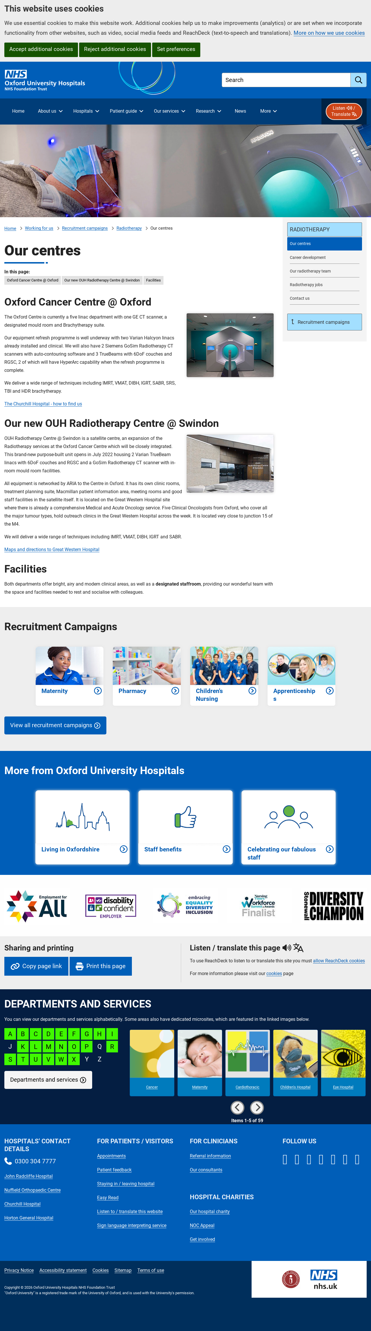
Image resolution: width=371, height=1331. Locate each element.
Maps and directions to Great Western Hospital (51, 549)
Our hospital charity (210, 1211)
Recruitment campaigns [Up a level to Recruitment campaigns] (323, 322)
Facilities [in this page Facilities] (153, 280)
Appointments (111, 1156)
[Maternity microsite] (199, 1063)
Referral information (210, 1156)
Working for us (39, 228)
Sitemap (123, 1270)
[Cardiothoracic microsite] (247, 1063)
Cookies (100, 1270)
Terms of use (150, 1270)
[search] (359, 80)
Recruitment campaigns (85, 228)
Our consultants (206, 1170)
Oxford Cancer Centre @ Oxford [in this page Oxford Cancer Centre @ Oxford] (32, 280)
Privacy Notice (19, 1270)
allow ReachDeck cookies (339, 961)
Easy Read (108, 1197)
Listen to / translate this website (130, 1211)
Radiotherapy (129, 228)
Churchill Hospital (22, 1204)
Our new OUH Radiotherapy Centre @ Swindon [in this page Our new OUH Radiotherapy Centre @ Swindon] (102, 280)
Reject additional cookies (115, 49)
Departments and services (44, 1079)
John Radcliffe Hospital (28, 1176)
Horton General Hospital (28, 1218)
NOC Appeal (202, 1225)
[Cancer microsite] (152, 1063)
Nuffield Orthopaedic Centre (32, 1190)
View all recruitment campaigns (51, 725)
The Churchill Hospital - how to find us (43, 404)
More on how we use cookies (329, 33)
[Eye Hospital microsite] (343, 1063)
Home (10, 228)
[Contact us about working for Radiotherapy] (324, 298)
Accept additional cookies (41, 49)
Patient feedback (114, 1170)
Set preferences (176, 49)
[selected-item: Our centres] (324, 243)
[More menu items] (268, 111)
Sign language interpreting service (131, 1225)
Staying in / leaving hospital (125, 1183)
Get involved (202, 1239)
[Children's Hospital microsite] (295, 1063)
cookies (274, 973)
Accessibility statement (63, 1270)
